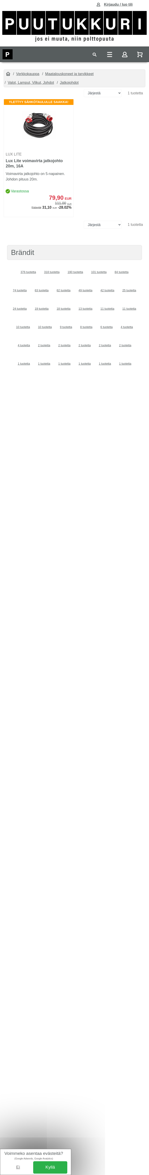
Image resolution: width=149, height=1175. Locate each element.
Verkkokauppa (27, 74)
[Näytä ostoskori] (140, 54)
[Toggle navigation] (94, 54)
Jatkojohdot (69, 83)
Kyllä (50, 1167)
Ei (18, 1167)
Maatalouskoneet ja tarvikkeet (69, 74)
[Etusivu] (8, 74)
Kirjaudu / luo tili (118, 4)
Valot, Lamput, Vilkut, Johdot (31, 83)
